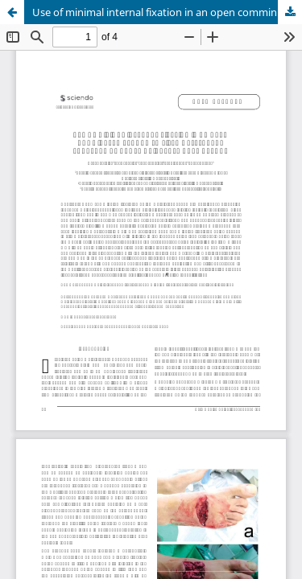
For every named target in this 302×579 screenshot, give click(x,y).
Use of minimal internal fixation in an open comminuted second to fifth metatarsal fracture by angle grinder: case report (167, 12)
